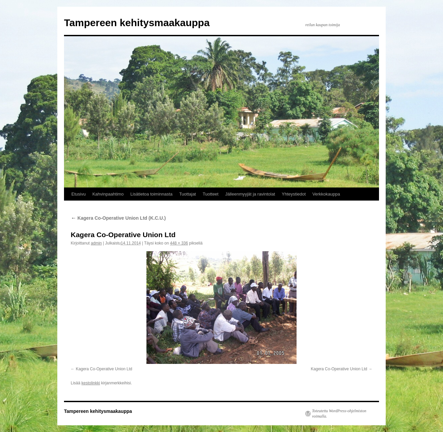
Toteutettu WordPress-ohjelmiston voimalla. (339, 414)
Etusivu (78, 194)
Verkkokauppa (326, 194)
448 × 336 (179, 243)
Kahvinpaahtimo (108, 194)
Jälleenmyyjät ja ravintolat (250, 194)
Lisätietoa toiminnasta (151, 194)
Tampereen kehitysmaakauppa (137, 22)
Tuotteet (210, 194)
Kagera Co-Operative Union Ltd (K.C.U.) (118, 218)
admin (96, 243)
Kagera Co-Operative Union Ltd (104, 369)
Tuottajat (187, 194)
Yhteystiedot (294, 194)
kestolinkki (90, 383)
